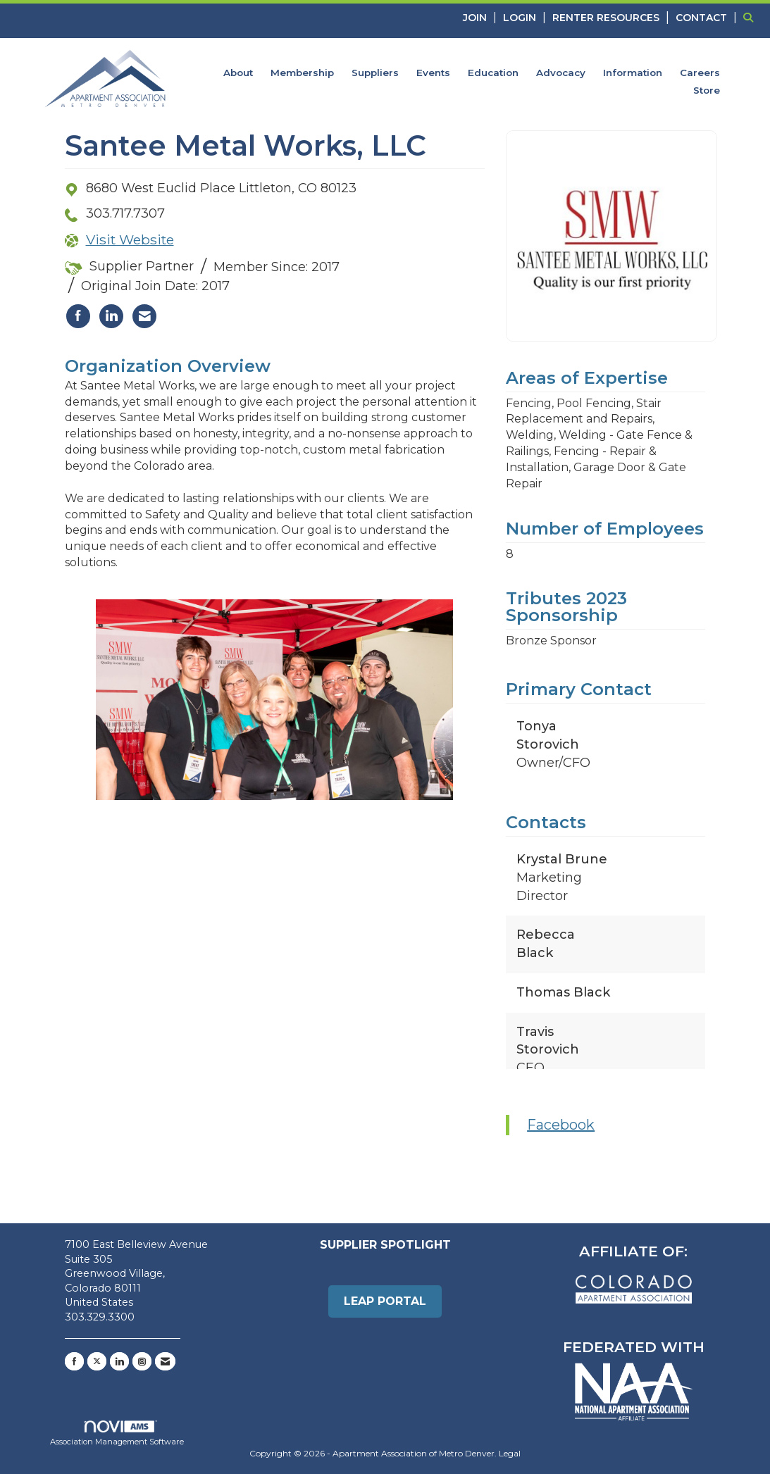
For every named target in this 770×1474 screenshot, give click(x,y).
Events (433, 72)
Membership (302, 72)
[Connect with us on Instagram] (141, 1361)
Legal (510, 1453)
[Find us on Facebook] (74, 1361)
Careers (700, 72)
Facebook (561, 1124)
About (238, 72)
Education (493, 72)
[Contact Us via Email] (165, 1361)
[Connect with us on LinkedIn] (119, 1361)
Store (706, 90)
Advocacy (560, 72)
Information (632, 72)
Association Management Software (117, 1433)
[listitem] (481, 17)
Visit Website (130, 239)
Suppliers (375, 72)
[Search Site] (751, 17)
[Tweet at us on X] (96, 1361)
